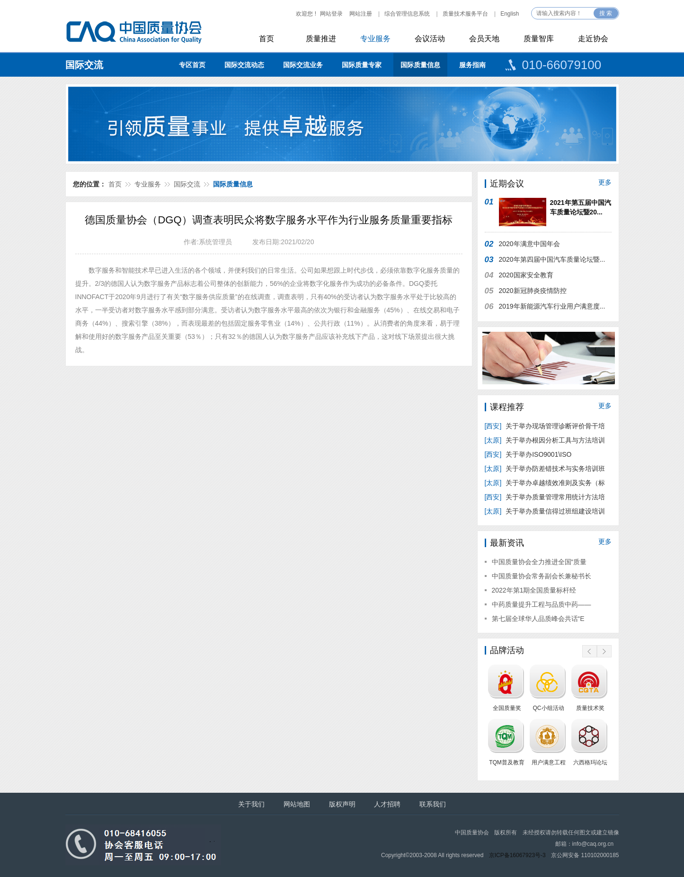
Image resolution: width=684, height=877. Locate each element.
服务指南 (472, 65)
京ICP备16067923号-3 (517, 855)
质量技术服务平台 (465, 13)
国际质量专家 (362, 65)
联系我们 (432, 804)
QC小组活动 (548, 708)
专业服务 (375, 39)
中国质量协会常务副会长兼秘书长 (541, 576)
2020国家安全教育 (526, 275)
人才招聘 (387, 804)
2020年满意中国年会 (529, 244)
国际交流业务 (303, 65)
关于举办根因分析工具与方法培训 (545, 440)
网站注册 (360, 13)
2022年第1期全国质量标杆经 (534, 590)
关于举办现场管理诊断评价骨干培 (545, 426)
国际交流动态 (244, 65)
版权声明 (342, 804)
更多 (605, 182)
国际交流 (84, 65)
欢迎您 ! (306, 13)
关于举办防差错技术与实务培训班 (545, 468)
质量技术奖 (590, 708)
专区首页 (192, 65)
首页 (266, 39)
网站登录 (331, 13)
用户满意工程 (549, 762)
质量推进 (321, 39)
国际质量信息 (420, 65)
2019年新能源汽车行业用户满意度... (552, 306)
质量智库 (539, 39)
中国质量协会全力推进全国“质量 (539, 562)
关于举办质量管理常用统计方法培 (545, 497)
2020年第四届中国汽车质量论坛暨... (552, 259)
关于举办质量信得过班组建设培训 (545, 511)
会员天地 (484, 39)
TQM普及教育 (506, 762)
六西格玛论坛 (590, 762)
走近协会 (593, 39)
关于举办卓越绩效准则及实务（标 (545, 483)
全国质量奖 (507, 708)
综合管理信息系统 (407, 13)
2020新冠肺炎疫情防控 (533, 290)
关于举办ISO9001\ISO (529, 454)
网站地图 (297, 804)
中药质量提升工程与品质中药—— (541, 604)
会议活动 (430, 39)
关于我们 (251, 804)
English (509, 13)
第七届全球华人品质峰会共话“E (538, 618)
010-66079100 (562, 65)
